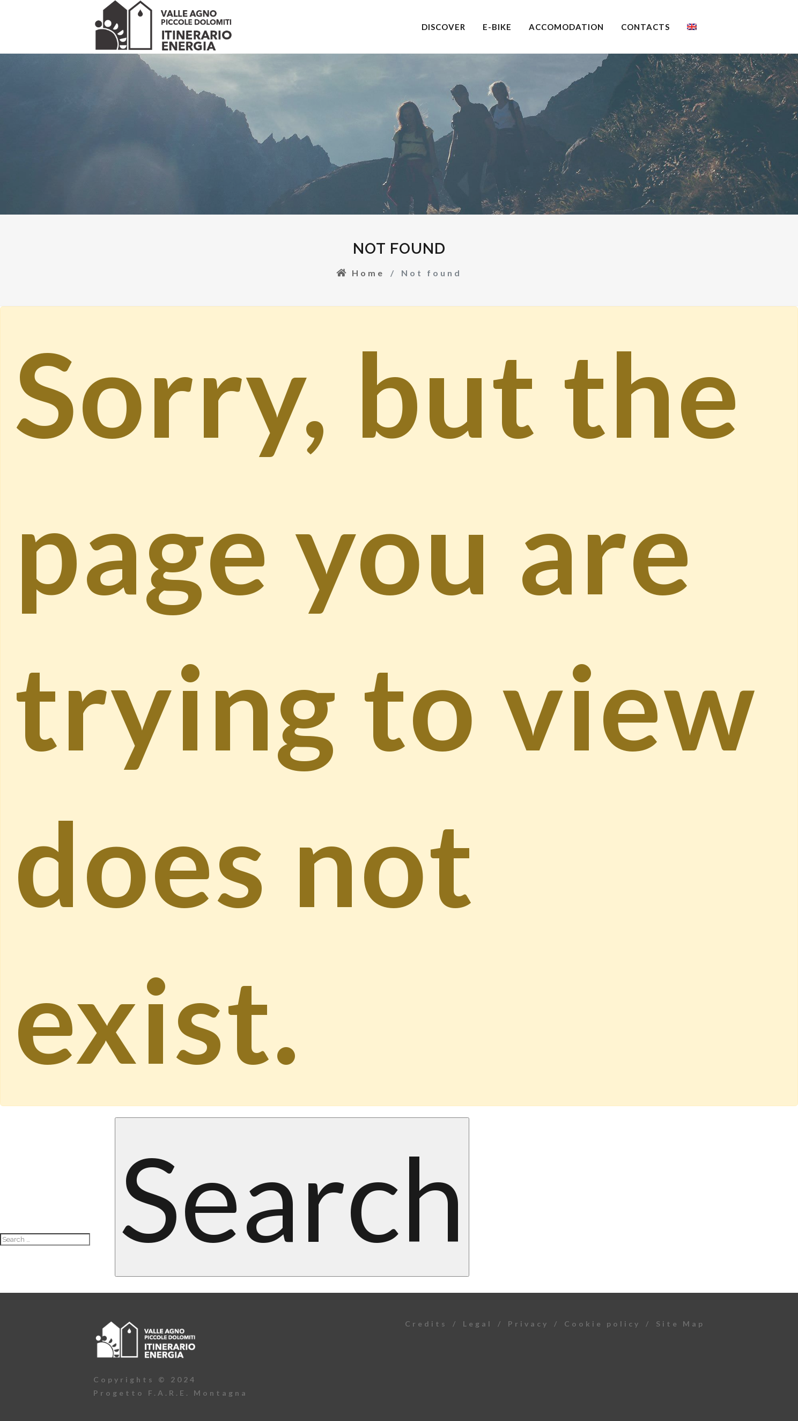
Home (360, 273)
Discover (444, 27)
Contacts (645, 27)
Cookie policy (602, 1323)
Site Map (680, 1323)
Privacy (528, 1323)
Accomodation (566, 27)
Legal (477, 1323)
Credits (426, 1323)
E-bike (497, 27)
